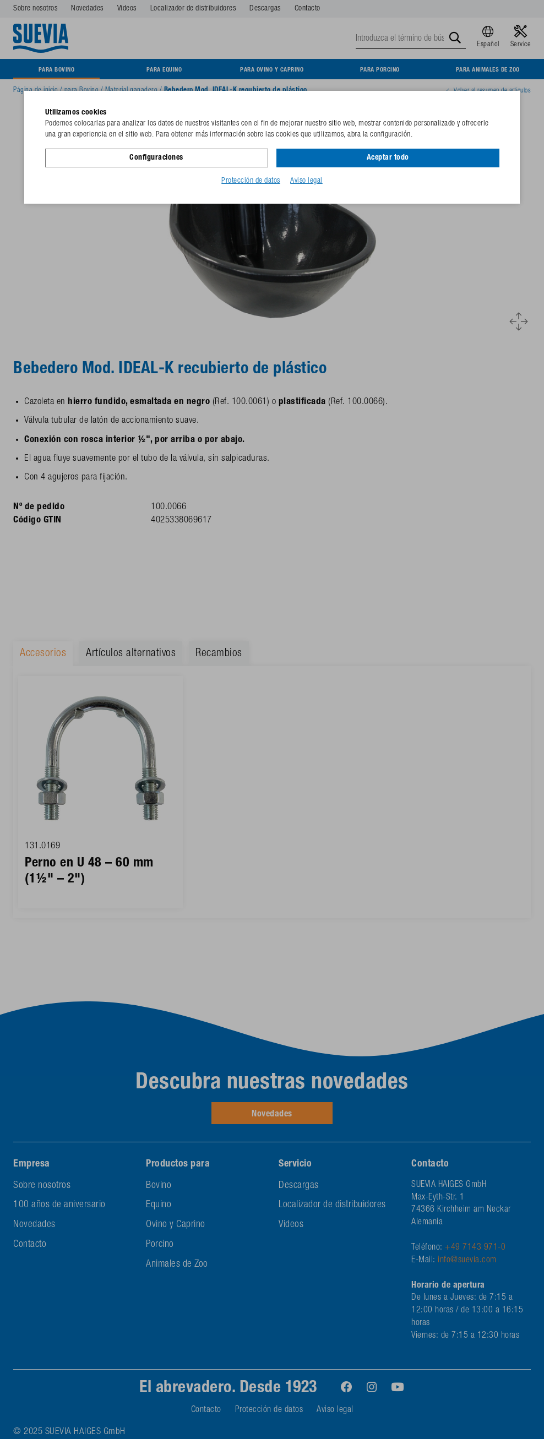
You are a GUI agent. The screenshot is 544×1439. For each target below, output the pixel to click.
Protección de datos (250, 181)
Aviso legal (306, 181)
